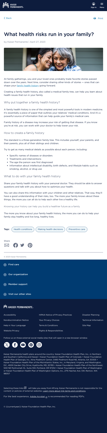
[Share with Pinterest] (30, 245)
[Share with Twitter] (22, 245)
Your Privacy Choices (49, 320)
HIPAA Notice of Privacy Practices (55, 315)
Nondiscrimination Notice (16, 320)
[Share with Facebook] (14, 245)
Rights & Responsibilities (51, 331)
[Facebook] (14, 345)
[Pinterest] (30, 345)
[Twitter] (6, 345)
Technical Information (92, 320)
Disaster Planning (90, 315)
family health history (28, 85)
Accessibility (10, 315)
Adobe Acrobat (38, 396)
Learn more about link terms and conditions (64, 391)
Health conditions (23, 229)
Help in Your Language (15, 325)
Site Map (86, 325)
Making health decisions (50, 229)
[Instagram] (39, 345)
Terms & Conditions (48, 325)
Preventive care (77, 229)
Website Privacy (11, 331)
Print (98, 18)
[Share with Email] (6, 245)
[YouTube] (22, 345)
